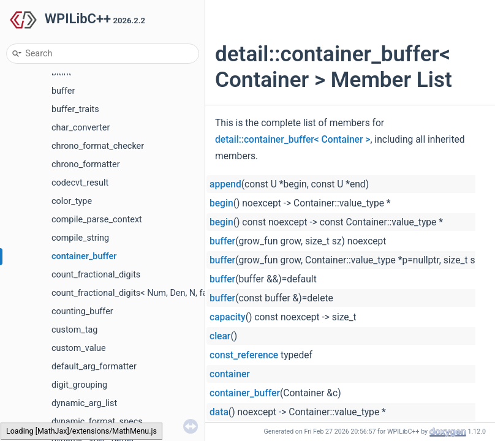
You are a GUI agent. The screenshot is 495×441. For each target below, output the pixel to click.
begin (221, 203)
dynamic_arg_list (84, 403)
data (219, 412)
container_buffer (83, 256)
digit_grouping (79, 385)
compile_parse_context (96, 219)
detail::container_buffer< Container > (292, 139)
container (230, 374)
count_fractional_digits (95, 275)
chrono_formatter (85, 164)
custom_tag (74, 330)
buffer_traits (75, 109)
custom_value (78, 348)
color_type (71, 201)
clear (220, 336)
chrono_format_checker (97, 146)
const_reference (244, 355)
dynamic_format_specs (97, 422)
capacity (228, 317)
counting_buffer (82, 311)
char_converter (80, 128)
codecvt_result (79, 183)
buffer (63, 91)
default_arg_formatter (94, 366)
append (225, 184)
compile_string (80, 238)
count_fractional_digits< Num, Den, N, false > (138, 293)
